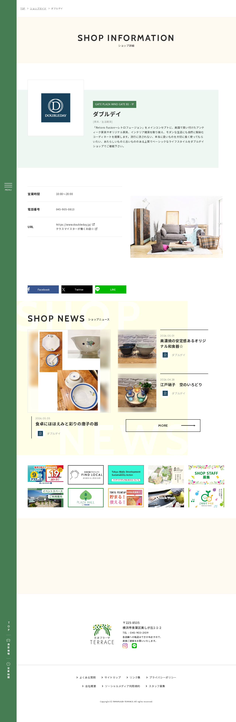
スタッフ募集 (157, 690)
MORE (176, 426)
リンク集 (135, 681)
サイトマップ (113, 681)
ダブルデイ (57, 8)
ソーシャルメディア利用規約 (122, 690)
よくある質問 (87, 681)
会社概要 (90, 690)
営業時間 (8, 670)
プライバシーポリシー (162, 681)
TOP (8, 626)
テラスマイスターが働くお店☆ (75, 228)
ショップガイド (38, 8)
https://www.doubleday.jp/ (73, 224)
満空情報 (8, 647)
